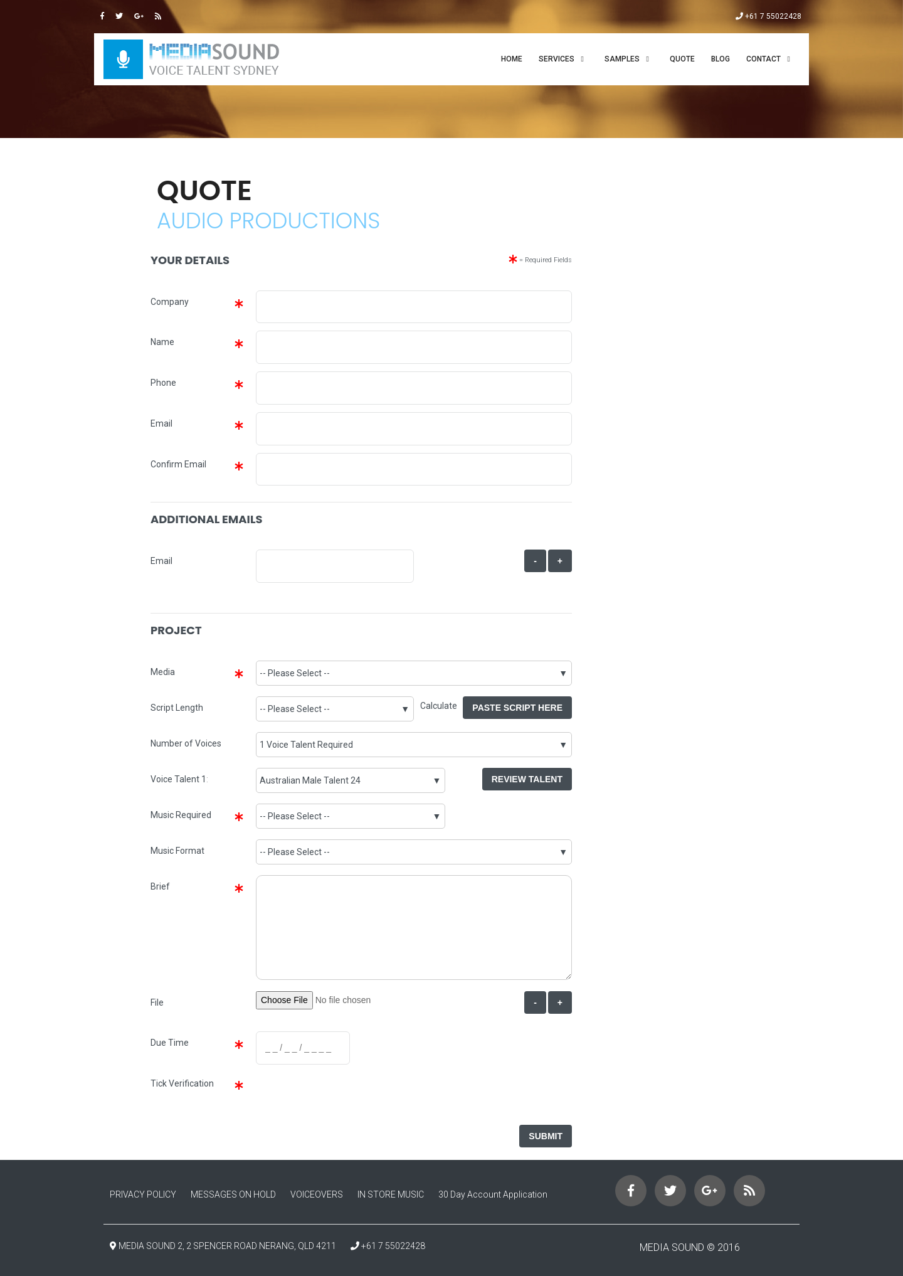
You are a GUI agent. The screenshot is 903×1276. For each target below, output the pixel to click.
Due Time (169, 1043)
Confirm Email (178, 464)
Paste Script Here (517, 708)
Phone (163, 383)
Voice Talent (174, 779)
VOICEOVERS (316, 1194)
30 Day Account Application (492, 1194)
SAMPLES (622, 59)
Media (162, 672)
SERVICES (556, 59)
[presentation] (349, 1096)
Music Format (177, 851)
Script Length (176, 708)
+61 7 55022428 (768, 16)
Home (511, 59)
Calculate (441, 706)
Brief (160, 886)
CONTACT (763, 59)
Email (161, 423)
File (157, 1002)
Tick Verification (182, 1083)
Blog (720, 59)
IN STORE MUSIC (390, 1194)
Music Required (180, 815)
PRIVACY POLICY (143, 1194)
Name (162, 342)
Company (169, 302)
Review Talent (527, 779)
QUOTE (682, 59)
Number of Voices (185, 743)
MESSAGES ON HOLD (233, 1194)
